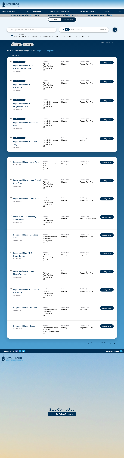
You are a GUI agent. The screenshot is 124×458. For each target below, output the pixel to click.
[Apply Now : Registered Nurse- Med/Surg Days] (107, 235)
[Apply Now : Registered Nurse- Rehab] (107, 326)
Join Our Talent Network (62, 414)
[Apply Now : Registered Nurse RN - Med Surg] (107, 138)
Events (120, 11)
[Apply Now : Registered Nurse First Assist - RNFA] (107, 119)
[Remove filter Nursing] (19, 45)
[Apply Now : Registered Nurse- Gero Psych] (107, 162)
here (30, 15)
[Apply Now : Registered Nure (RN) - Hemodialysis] (107, 253)
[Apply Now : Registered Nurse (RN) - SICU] (107, 198)
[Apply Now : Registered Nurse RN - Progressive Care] (107, 100)
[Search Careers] (115, 29)
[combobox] (31, 29)
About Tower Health (9, 11)
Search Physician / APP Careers (60, 11)
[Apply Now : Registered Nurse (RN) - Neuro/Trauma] (107, 271)
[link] (62, 66)
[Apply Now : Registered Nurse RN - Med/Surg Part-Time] (107, 62)
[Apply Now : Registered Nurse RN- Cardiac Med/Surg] (107, 290)
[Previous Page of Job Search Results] (111, 343)
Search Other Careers (88, 11)
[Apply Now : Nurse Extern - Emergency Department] (107, 217)
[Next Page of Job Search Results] (114, 343)
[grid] (58, 45)
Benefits (106, 11)
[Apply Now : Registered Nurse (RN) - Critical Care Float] (107, 180)
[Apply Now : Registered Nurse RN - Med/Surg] (107, 81)
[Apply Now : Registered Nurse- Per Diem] (107, 308)
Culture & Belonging (33, 11)
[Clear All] (30, 45)
